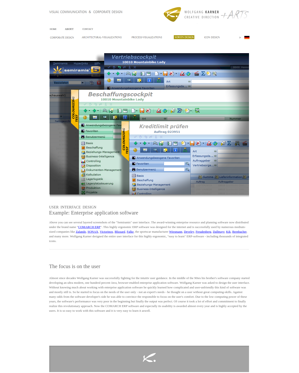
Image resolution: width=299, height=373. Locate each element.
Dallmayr (218, 231)
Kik (228, 231)
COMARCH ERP (89, 227)
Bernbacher (239, 231)
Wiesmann (175, 231)
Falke (130, 231)
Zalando (81, 231)
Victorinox (106, 231)
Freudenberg (203, 231)
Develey (189, 231)
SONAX (93, 231)
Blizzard (120, 231)
